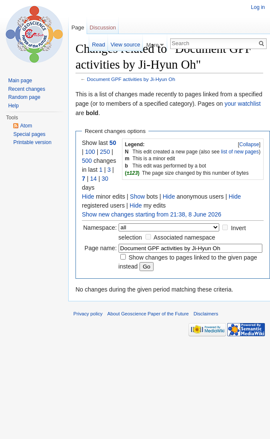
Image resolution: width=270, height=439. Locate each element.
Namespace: (100, 227)
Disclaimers (206, 313)
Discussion (103, 27)
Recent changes (26, 89)
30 (105, 178)
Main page (20, 81)
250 (105, 151)
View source (125, 44)
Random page (24, 97)
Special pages (29, 134)
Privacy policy (87, 313)
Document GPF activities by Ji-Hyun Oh (131, 79)
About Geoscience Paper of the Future (148, 313)
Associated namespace (184, 237)
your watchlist (242, 103)
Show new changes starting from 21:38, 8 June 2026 (151, 214)
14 (93, 178)
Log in (258, 7)
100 (90, 151)
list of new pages (240, 152)
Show (137, 196)
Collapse (249, 144)
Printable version (32, 142)
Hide (88, 196)
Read (98, 44)
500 (87, 160)
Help (13, 106)
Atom (26, 126)
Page (77, 27)
